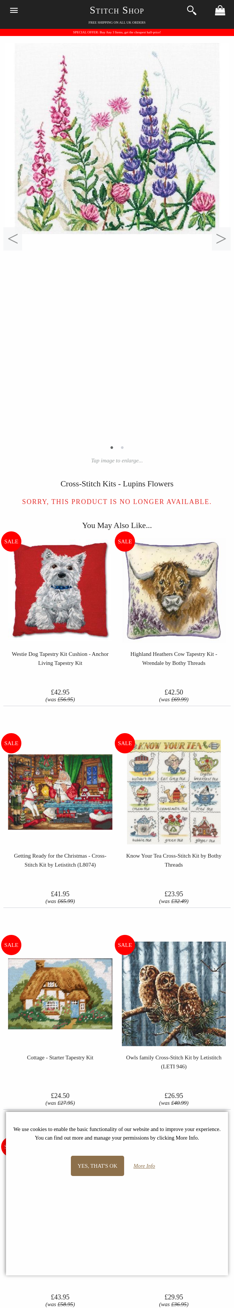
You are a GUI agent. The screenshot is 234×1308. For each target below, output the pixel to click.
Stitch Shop (117, 10)
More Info (144, 1166)
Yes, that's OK (97, 1166)
